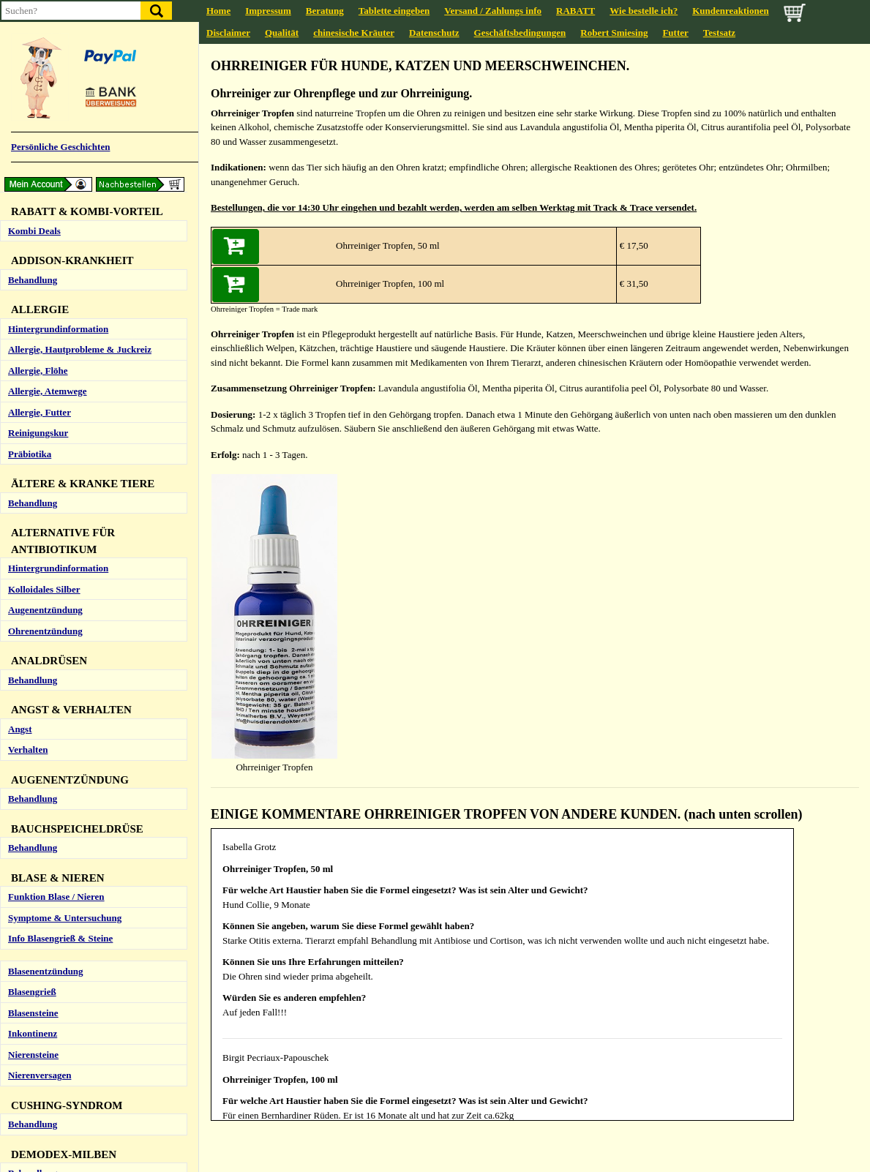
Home (218, 10)
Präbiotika (29, 363)
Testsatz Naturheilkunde (58, 692)
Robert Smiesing (614, 32)
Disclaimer (228, 32)
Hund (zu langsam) (47, 573)
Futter (675, 32)
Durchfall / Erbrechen (52, 280)
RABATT (575, 10)
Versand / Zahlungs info (492, 10)
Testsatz (719, 32)
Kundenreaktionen (730, 10)
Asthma (24, 99)
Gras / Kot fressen (45, 322)
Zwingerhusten (39, 140)
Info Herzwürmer (44, 902)
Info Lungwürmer (45, 922)
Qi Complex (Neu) (45, 741)
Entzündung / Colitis (50, 301)
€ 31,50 (633, 283)
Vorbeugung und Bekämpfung (69, 985)
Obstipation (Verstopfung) (61, 343)
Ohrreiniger (32, 434)
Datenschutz (434, 32)
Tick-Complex (37, 1104)
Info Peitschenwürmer (53, 944)
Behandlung (32, 29)
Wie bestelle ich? (644, 10)
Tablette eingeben (394, 10)
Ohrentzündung (40, 454)
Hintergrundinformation (58, 78)
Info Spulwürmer (43, 964)
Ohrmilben (30, 412)
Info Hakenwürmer (47, 881)
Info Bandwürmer (45, 860)
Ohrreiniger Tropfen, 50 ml (388, 245)
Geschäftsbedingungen (520, 32)
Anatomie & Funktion (53, 260)
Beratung (325, 10)
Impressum (268, 10)
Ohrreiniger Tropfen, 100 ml (390, 283)
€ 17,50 (633, 245)
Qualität (282, 32)
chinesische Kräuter (353, 32)
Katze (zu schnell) (44, 594)
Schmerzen (30, 643)
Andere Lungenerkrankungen (69, 162)
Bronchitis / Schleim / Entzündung (77, 120)
